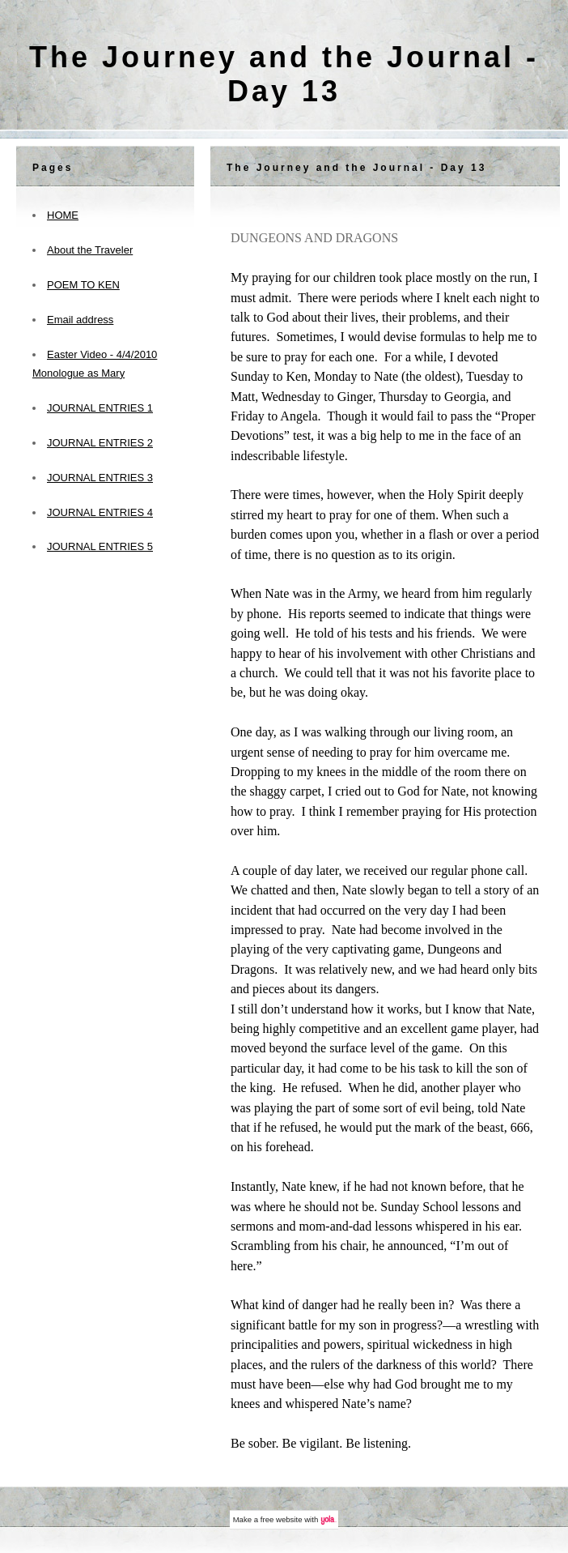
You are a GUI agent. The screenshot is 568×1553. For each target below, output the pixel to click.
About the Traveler (90, 250)
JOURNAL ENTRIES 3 (100, 477)
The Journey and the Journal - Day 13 (284, 74)
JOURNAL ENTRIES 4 (100, 512)
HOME (62, 215)
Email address (80, 320)
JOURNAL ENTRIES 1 (100, 408)
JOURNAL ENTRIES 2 (100, 443)
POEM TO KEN (83, 285)
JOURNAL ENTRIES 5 (100, 546)
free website (282, 1519)
